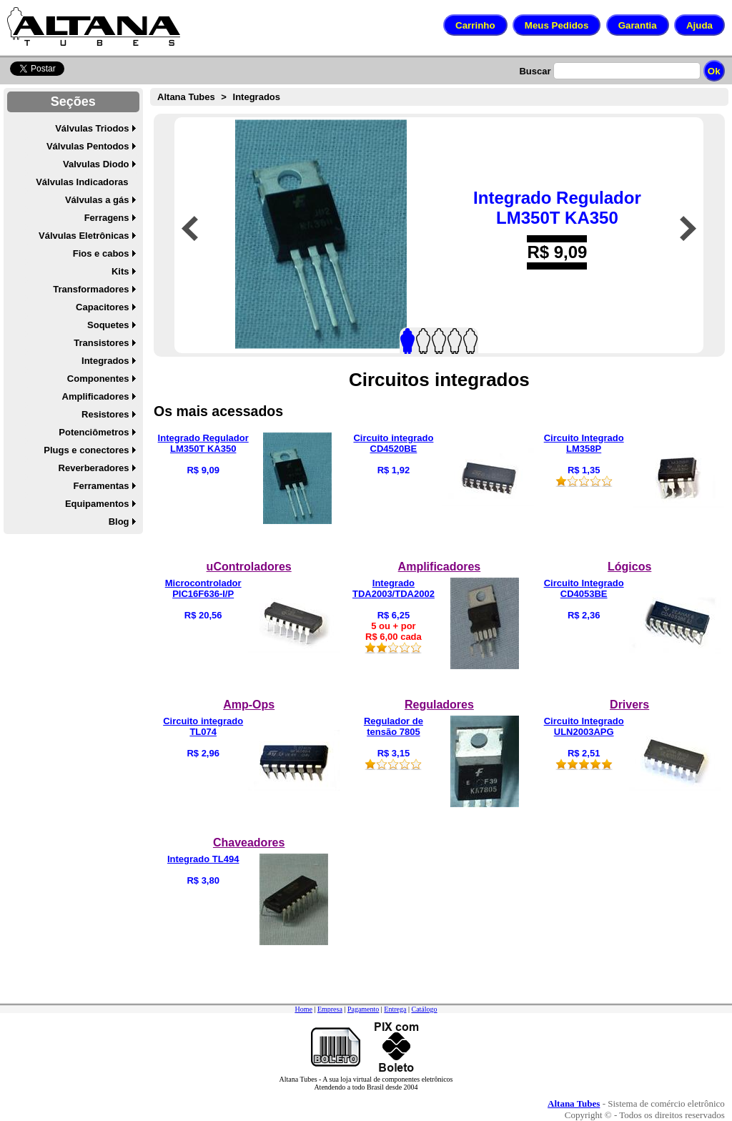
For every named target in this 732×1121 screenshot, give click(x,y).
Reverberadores (94, 468)
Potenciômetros (94, 432)
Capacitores (102, 307)
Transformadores (91, 289)
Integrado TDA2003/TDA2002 (393, 588)
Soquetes (108, 325)
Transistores (101, 342)
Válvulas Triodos (92, 128)
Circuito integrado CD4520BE (393, 443)
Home (303, 1009)
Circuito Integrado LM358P (584, 443)
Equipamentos (97, 503)
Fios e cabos (101, 253)
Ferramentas (101, 485)
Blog (119, 521)
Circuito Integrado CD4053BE (584, 588)
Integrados (105, 360)
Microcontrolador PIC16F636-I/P (203, 588)
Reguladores (439, 704)
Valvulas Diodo (96, 164)
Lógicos (629, 566)
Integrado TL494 (203, 859)
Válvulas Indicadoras (82, 182)
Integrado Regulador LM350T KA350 (557, 207)
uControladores (249, 566)
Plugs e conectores (86, 450)
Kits (120, 271)
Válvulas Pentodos (87, 146)
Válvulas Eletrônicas (84, 235)
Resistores (105, 414)
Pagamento (363, 1009)
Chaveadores (249, 842)
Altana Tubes (186, 97)
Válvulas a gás (97, 199)
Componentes (98, 378)
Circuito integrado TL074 (203, 726)
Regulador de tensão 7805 (393, 726)
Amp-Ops (248, 704)
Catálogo (424, 1009)
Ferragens (106, 217)
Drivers (629, 704)
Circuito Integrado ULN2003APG (584, 726)
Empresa (329, 1009)
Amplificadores (95, 396)
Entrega (395, 1009)
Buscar (534, 71)
